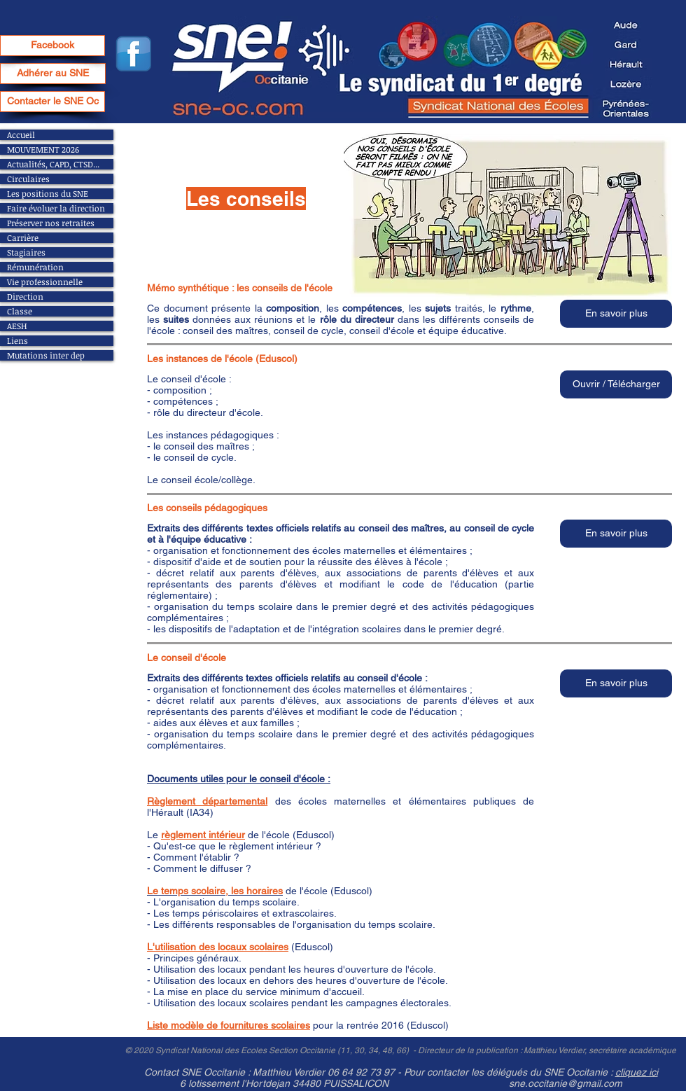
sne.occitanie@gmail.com (565, 1083)
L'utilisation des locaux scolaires (217, 946)
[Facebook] (52, 45)
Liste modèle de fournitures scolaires (228, 1025)
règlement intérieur (203, 834)
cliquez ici (636, 1072)
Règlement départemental (207, 801)
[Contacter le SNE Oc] (52, 101)
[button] (616, 314)
